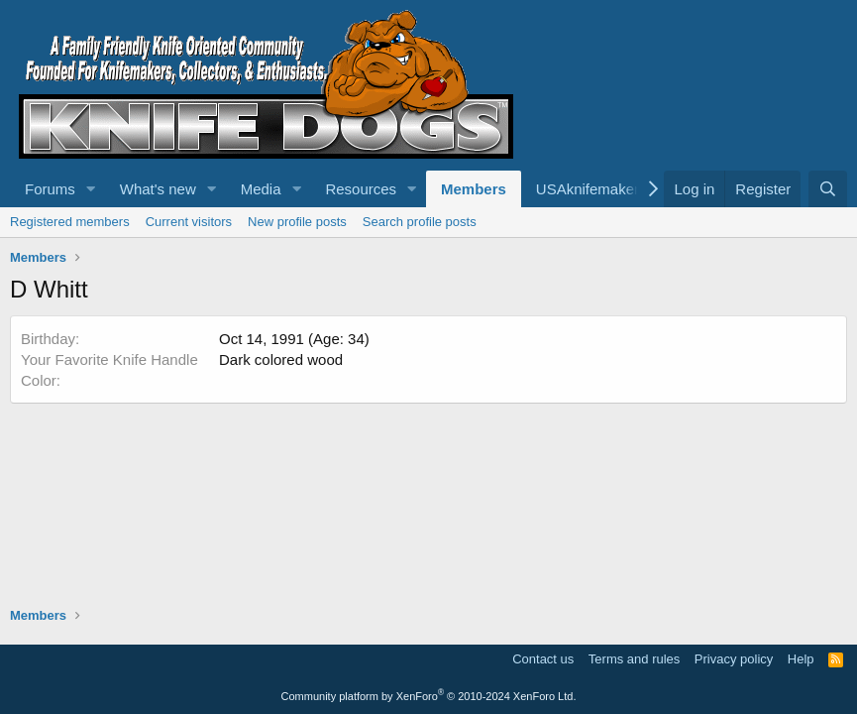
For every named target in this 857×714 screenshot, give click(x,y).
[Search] (827, 189)
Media (261, 188)
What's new (158, 188)
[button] (91, 189)
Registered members (70, 221)
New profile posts (297, 221)
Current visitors (189, 221)
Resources (360, 188)
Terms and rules (634, 659)
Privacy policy (734, 659)
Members (473, 188)
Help (801, 659)
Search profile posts (420, 221)
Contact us (543, 659)
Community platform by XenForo (429, 696)
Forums (50, 188)
